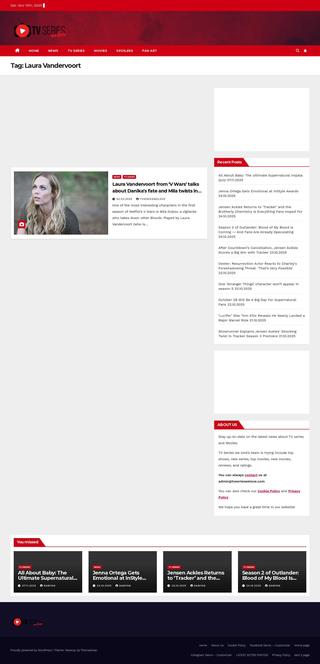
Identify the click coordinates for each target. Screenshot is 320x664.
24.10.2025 (105, 585)
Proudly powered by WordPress (32, 650)
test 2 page (301, 655)
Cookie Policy (237, 645)
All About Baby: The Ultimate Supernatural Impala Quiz (45, 578)
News (53, 51)
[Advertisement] (109, 126)
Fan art (149, 51)
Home (34, 51)
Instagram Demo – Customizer (211, 655)
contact (251, 475)
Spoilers (124, 51)
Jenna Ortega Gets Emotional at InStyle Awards (258, 191)
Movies (100, 51)
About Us (217, 645)
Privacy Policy (281, 655)
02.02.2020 (125, 199)
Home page (302, 645)
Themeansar (89, 650)
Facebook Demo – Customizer (270, 645)
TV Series (76, 51)
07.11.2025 (29, 585)
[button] (297, 51)
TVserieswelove (150, 199)
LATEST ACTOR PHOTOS (252, 655)
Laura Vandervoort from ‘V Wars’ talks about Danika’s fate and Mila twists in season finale (155, 190)
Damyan (47, 585)
